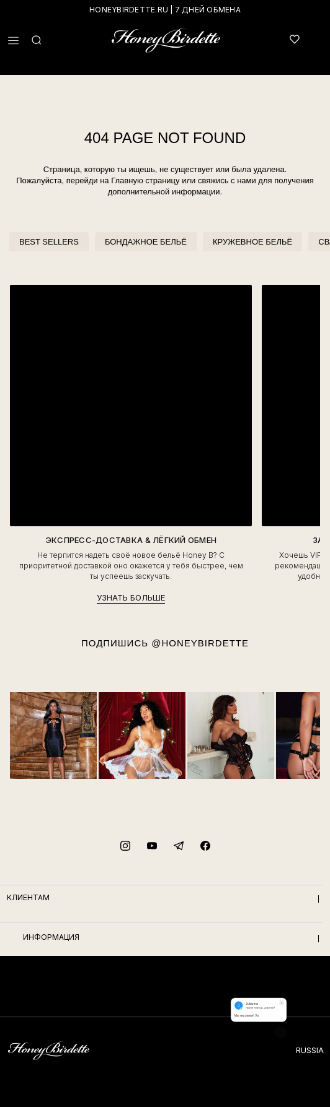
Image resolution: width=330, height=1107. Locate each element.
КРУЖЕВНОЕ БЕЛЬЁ (252, 241)
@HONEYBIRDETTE (200, 643)
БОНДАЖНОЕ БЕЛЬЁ (146, 241)
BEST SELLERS (49, 241)
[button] (13, 40)
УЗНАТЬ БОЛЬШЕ (131, 597)
